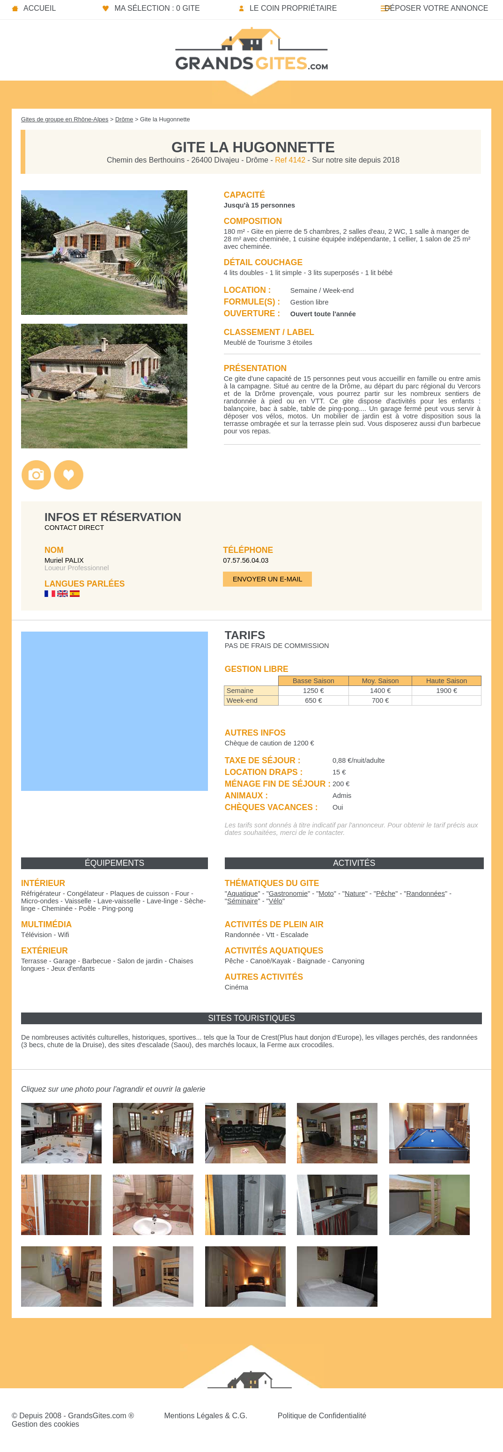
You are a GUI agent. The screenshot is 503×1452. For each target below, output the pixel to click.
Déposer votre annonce (436, 8)
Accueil (39, 8)
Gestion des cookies (45, 1424)
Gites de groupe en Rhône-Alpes (64, 119)
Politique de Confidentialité (322, 1416)
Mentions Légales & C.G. (205, 1416)
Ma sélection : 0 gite (157, 8)
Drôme (124, 119)
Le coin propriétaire (293, 8)
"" (242, 893)
